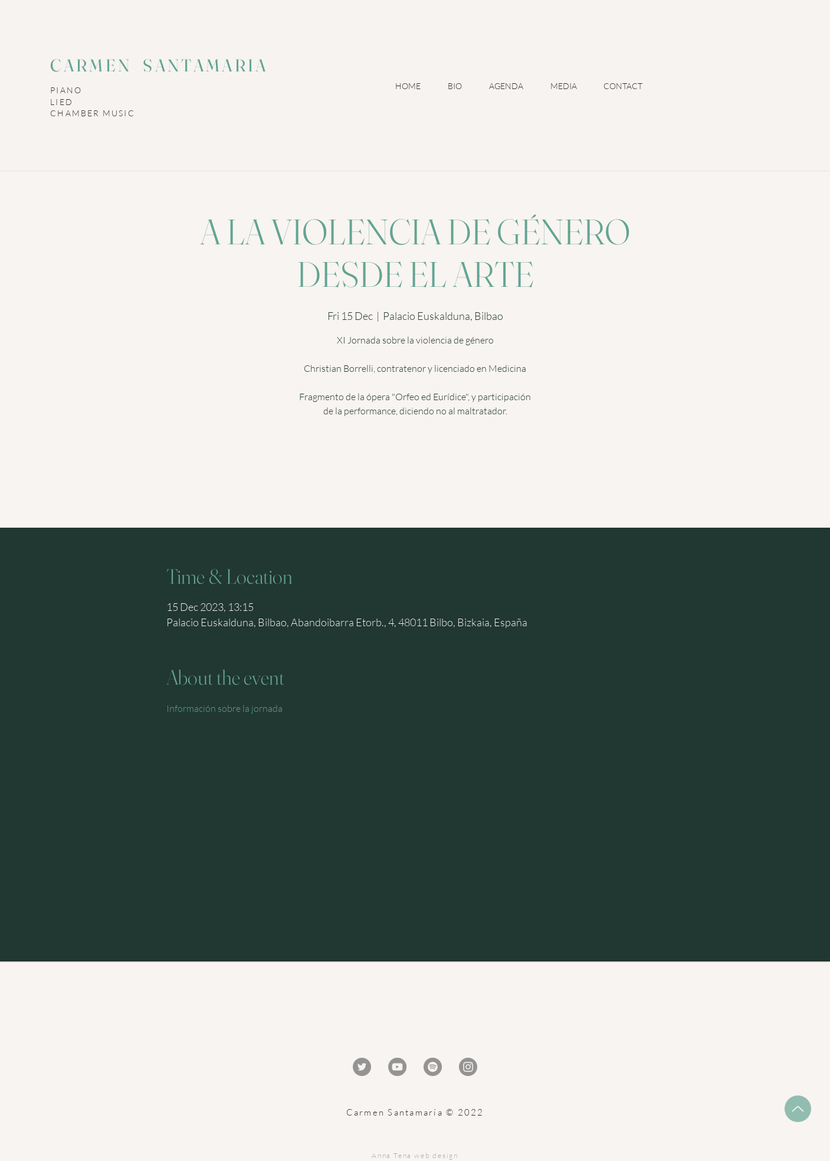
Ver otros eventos (415, 476)
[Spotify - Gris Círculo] (433, 1067)
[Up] (798, 1109)
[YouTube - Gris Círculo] (397, 1067)
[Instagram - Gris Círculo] (468, 1067)
